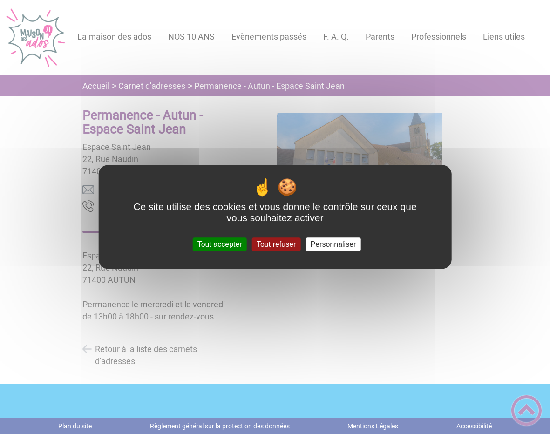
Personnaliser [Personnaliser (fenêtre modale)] (333, 244)
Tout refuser (276, 244)
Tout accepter (219, 244)
